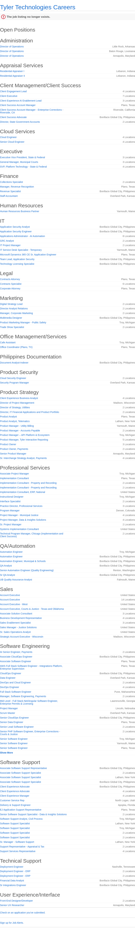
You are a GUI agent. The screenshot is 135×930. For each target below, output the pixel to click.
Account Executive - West (14, 604)
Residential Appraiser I (12, 71)
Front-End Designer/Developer (16, 900)
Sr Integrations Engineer (13, 885)
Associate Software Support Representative (23, 768)
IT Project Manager (10, 245)
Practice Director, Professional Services (21, 506)
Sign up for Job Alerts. (12, 922)
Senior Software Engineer (14, 738)
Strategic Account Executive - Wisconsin (21, 636)
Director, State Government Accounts (20, 121)
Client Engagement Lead (13, 91)
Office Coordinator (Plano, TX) (16, 347)
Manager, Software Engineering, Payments (23, 696)
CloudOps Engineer (10, 673)
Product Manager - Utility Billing (17, 425)
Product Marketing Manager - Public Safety (23, 322)
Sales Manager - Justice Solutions (18, 627)
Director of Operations (12, 46)
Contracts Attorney (10, 279)
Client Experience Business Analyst (19, 398)
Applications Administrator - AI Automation (22, 236)
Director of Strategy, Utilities (15, 407)
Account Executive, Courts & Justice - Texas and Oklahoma (32, 609)
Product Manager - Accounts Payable (20, 430)
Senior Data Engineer (11, 722)
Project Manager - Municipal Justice (19, 515)
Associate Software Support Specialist (20, 772)
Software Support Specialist (15, 823)
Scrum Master (7, 713)
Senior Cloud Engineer (12, 141)
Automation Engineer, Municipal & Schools (23, 561)
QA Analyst (6, 565)
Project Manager (9, 708)
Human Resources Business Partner (19, 211)
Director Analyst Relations (14, 308)
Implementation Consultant (14, 478)
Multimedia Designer (11, 317)
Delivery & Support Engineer (15, 805)
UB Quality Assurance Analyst (16, 579)
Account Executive (10, 595)
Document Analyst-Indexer (14, 362)
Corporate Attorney (10, 288)
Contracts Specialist (10, 283)
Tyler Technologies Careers (37, 7)
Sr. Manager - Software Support (17, 842)
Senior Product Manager (13, 453)
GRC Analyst (7, 240)
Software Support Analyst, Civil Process (21, 818)
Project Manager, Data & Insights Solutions (23, 519)
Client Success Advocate (13, 117)
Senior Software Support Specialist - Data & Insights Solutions (33, 814)
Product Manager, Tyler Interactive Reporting (24, 439)
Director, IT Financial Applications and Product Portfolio (29, 412)
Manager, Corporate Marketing (16, 313)
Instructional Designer (11, 496)
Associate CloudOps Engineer (16, 656)
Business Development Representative (21, 618)
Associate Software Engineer (15, 661)
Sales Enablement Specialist (15, 622)
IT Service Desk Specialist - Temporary (21, 250)
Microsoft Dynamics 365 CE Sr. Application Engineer (28, 254)
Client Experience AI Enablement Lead (21, 100)
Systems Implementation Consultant (19, 529)
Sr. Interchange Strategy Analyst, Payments (23, 458)
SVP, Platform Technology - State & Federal (23, 166)
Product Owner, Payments (14, 449)
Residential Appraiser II (12, 75)
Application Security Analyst (15, 226)
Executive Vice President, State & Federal (22, 157)
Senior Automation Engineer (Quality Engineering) (27, 570)
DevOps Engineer (9, 687)
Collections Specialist (11, 182)
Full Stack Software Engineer (15, 691)
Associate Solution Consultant (16, 613)
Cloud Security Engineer (13, 378)
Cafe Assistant (8, 342)
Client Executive (8, 96)
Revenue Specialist (10, 191)
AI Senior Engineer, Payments (16, 652)
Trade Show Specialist (12, 327)
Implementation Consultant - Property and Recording (28, 483)
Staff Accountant (9, 196)
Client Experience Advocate (15, 786)
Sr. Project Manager (10, 524)
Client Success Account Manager (17, 105)
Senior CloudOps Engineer (14, 717)
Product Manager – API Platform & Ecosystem (25, 435)
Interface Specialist (10, 501)
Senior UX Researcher (12, 905)
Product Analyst (8, 416)
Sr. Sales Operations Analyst (15, 632)
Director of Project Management (17, 402)
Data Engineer (8, 677)
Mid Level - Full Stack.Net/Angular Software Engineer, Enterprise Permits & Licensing (29, 702)
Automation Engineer (11, 551)
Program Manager (10, 510)
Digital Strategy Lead (11, 304)
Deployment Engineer (11, 866)
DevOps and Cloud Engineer (15, 682)
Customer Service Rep (12, 800)
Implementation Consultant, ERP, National (22, 492)
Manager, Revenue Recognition (17, 186)
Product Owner (8, 444)
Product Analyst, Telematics (15, 421)
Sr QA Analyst (7, 575)
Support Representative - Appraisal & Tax (22, 846)
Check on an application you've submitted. (22, 912)
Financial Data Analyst (12, 880)
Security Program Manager (14, 382)
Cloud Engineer (8, 137)
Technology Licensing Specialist (17, 263)
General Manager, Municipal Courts (19, 162)
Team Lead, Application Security (17, 259)
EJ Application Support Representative (20, 809)
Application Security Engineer (16, 231)
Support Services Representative (17, 851)
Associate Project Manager (14, 473)
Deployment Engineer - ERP (15, 871)
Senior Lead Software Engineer (17, 726)
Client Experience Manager (14, 795)
